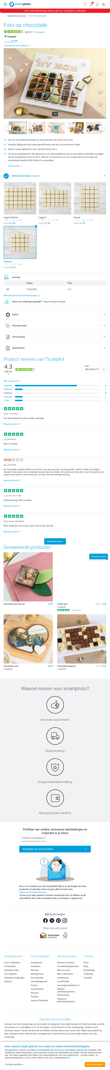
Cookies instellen (14, 1064)
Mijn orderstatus (65, 974)
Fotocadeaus (10, 974)
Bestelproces (37, 974)
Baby (86, 966)
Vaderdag (88, 974)
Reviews (35, 992)
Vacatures (36, 966)
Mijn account (63, 970)
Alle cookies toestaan (95, 1064)
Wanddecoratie (11, 970)
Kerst (86, 962)
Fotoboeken (10, 966)
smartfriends (63, 981)
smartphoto (36, 962)
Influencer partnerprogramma (66, 1000)
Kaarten (8, 981)
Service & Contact (65, 962)
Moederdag (89, 970)
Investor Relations (39, 1000)
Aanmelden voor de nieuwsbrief (37, 849)
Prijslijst (35, 996)
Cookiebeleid (37, 989)
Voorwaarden (37, 977)
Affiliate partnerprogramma (66, 990)
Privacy (34, 985)
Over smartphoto (40, 956)
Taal (87, 366)
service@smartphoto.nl (68, 985)
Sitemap (35, 970)
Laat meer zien (54, 541)
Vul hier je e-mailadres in (33, 838)
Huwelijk (88, 977)
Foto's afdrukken (12, 962)
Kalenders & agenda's (14, 977)
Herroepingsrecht (39, 981)
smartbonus (63, 977)
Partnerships (63, 995)
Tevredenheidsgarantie (68, 966)
